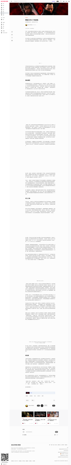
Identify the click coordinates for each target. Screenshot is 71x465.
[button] (12, 32)
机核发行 (66, 444)
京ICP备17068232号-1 (66, 450)
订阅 (53, 405)
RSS (68, 444)
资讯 (23, 418)
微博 (51, 444)
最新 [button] (57, 434)
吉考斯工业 (59, 444)
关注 (38, 405)
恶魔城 (27, 395)
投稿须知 (20, 460)
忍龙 (35, 395)
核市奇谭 (62, 444)
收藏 (63, 1)
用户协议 (23, 460)
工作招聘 (33, 460)
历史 (66, 1)
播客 (56, 444)
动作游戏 (31, 395)
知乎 (49, 444)
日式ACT (39, 395)
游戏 (42, 395)
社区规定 (30, 460)
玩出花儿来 (49, 418)
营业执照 (68, 447)
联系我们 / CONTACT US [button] (14, 460)
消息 (69, 1)
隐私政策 (27, 460)
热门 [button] (55, 434)
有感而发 (26, 17)
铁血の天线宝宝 (31, 405)
